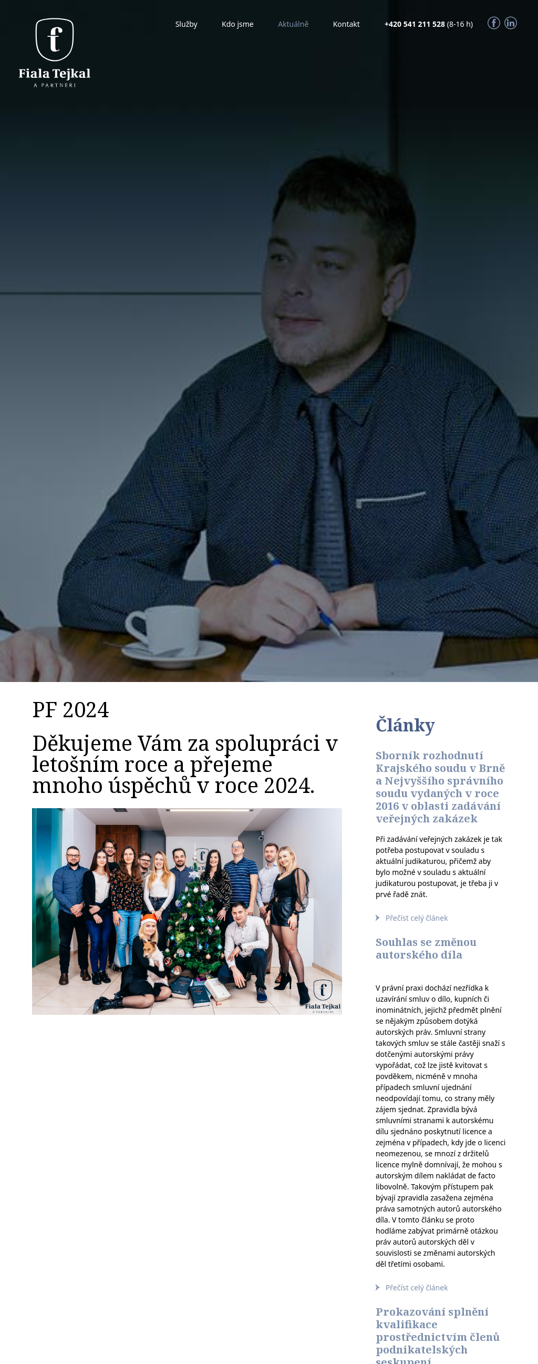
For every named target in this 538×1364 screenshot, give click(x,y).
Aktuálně (293, 24)
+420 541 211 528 (416, 24)
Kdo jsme (238, 24)
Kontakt (346, 24)
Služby (186, 24)
